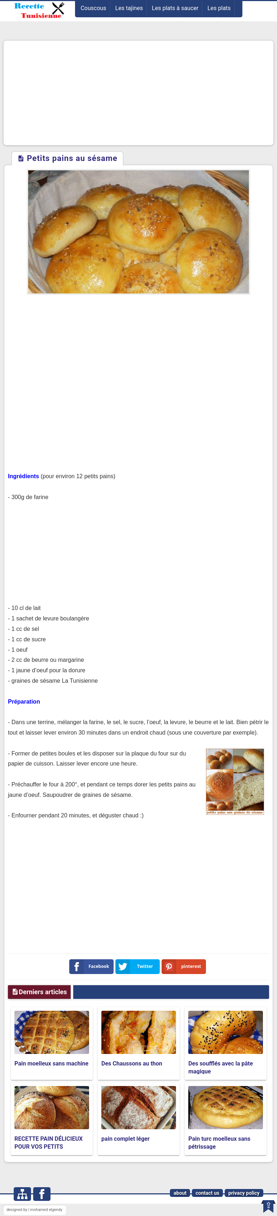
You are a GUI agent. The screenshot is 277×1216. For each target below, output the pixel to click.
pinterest (182, 966)
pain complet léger (125, 1138)
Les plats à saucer (175, 8)
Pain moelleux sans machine (51, 1063)
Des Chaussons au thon (131, 1063)
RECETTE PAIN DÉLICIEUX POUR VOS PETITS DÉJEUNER (48, 1146)
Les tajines (129, 8)
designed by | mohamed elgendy (34, 1209)
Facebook (90, 966)
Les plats (218, 8)
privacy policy (244, 1193)
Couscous (93, 8)
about (179, 1193)
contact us (207, 1193)
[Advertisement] (138, 92)
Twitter (135, 966)
